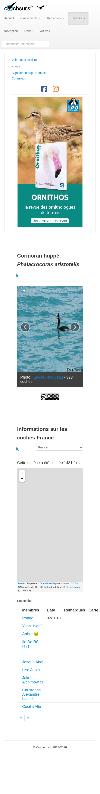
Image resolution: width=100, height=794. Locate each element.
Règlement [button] (56, 18)
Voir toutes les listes (25, 59)
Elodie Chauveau (48, 377)
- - (24, 654)
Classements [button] (30, 18)
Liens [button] (29, 31)
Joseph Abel (32, 662)
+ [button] (22, 473)
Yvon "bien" (32, 626)
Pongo (27, 618)
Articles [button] (46, 31)
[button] (41, 6)
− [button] (22, 478)
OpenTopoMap (73, 587)
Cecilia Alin (31, 706)
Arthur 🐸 (30, 634)
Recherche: (48, 600)
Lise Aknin (31, 670)
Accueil (9, 18)
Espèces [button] (78, 18)
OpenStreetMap (48, 583)
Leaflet (21, 583)
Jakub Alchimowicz (32, 680)
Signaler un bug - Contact (29, 73)
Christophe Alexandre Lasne (31, 694)
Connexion (19, 78)
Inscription (11, 31)
